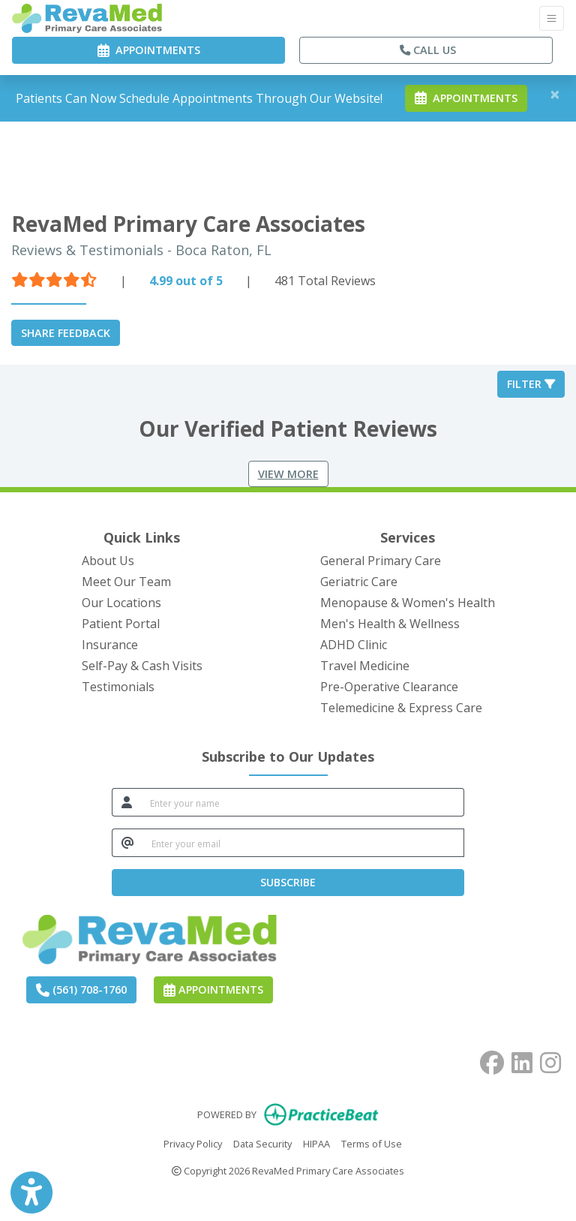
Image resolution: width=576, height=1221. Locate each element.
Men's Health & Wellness (390, 623)
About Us (108, 560)
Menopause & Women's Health (407, 602)
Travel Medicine (365, 665)
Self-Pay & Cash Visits (142, 665)
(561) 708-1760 (81, 989)
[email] (303, 843)
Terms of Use (371, 1142)
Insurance (110, 644)
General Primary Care (380, 560)
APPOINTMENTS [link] (149, 50)
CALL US (428, 50)
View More (288, 474)
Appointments (213, 989)
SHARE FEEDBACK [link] (65, 333)
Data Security (262, 1142)
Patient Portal (121, 623)
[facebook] (492, 1059)
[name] (302, 802)
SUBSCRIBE (288, 882)
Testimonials (118, 686)
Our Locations (121, 602)
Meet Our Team (126, 581)
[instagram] (550, 1059)
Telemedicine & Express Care (401, 707)
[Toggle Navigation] (551, 18)
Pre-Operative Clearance (389, 686)
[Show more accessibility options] (31, 1193)
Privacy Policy (193, 1142)
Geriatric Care (359, 581)
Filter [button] (531, 384)
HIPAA (316, 1142)
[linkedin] (522, 1059)
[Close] (555, 94)
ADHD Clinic (353, 644)
